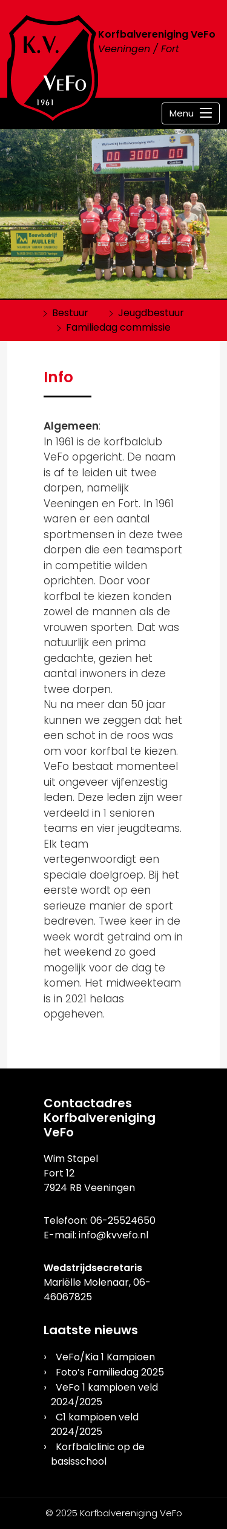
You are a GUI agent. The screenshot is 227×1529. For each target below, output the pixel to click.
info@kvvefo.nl (113, 1235)
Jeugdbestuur (151, 313)
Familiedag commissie (118, 327)
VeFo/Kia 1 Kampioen (105, 1357)
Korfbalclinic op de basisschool (98, 1454)
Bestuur (70, 313)
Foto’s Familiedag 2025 (110, 1372)
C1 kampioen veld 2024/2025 (95, 1424)
